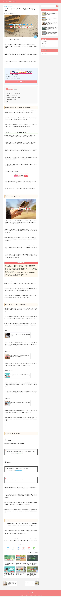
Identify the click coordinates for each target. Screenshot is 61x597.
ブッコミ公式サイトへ (21, 81)
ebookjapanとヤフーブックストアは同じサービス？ (15, 92)
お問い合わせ (44, 53)
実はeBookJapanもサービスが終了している (14, 93)
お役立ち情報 (35, 552)
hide (15, 89)
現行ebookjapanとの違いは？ (12, 95)
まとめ (8, 101)
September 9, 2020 (19, 453)
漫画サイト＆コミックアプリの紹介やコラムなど (16, 1)
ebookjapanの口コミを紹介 (11, 99)
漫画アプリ (44, 43)
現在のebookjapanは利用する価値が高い (14, 97)
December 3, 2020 (25, 481)
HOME (30, 593)
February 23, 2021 (18, 470)
